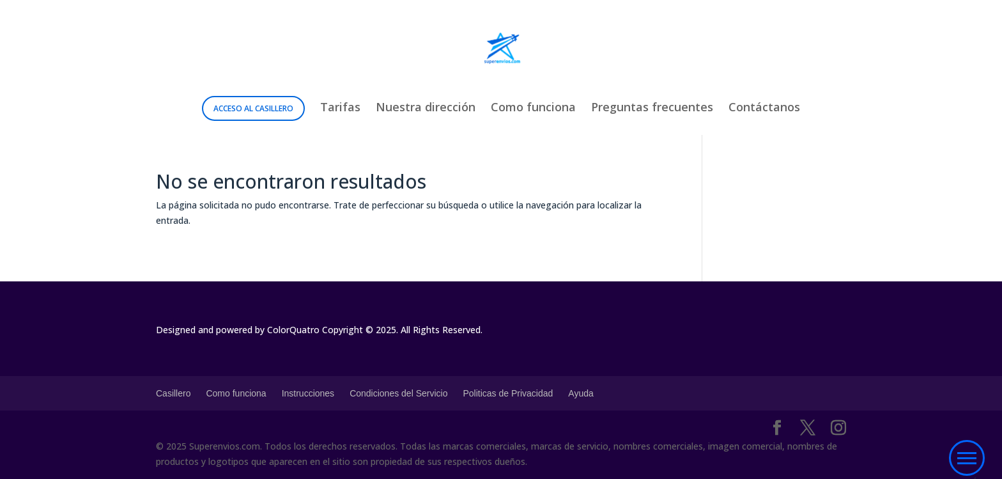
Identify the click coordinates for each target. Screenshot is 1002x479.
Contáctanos (764, 108)
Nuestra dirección (425, 108)
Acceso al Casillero (253, 108)
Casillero (173, 393)
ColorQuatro (293, 330)
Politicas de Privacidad (508, 393)
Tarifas (340, 108)
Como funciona (533, 108)
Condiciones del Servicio (398, 393)
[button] (967, 458)
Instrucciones (308, 393)
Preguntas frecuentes (652, 108)
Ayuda (580, 393)
